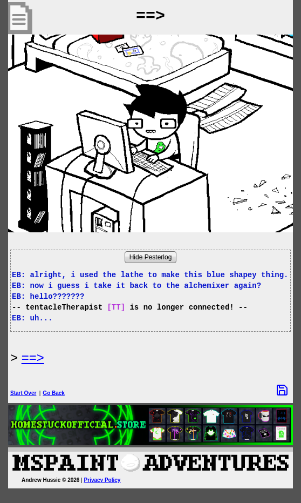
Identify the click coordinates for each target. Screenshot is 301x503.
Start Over (23, 393)
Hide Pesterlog (150, 257)
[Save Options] (282, 390)
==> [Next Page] (33, 357)
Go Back (54, 393)
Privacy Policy (102, 480)
